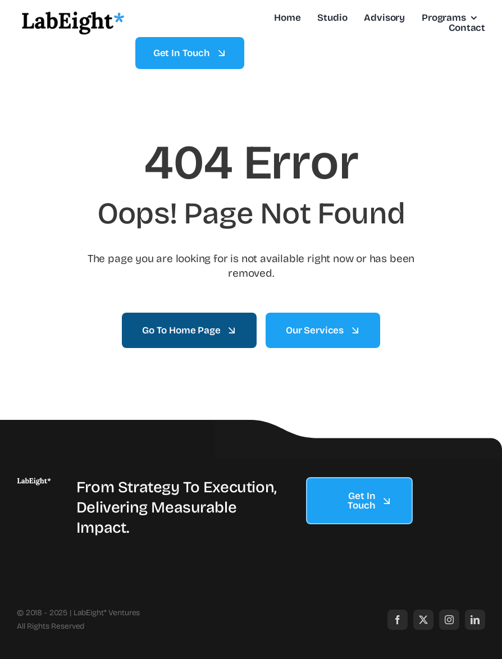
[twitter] (423, 620)
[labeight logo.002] (73, 14)
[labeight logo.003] (34, 482)
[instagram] (449, 620)
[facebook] (397, 620)
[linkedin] (475, 620)
